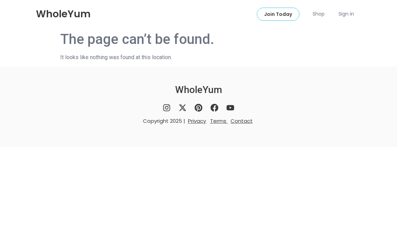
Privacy (197, 120)
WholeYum (63, 14)
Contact (242, 120)
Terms (219, 120)
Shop (319, 13)
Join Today (278, 14)
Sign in (346, 13)
